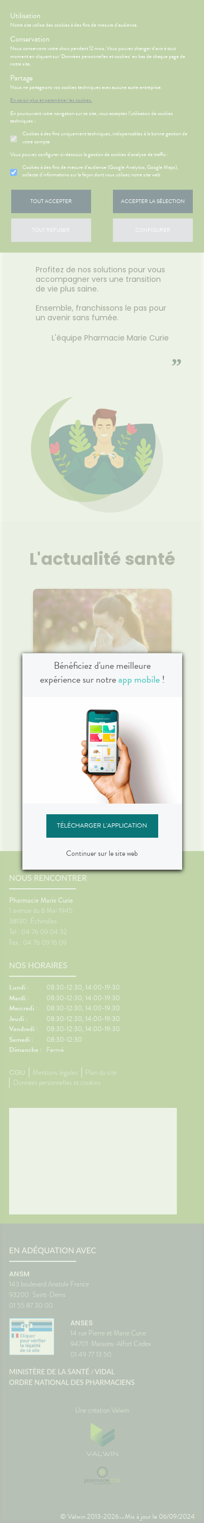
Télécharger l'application (102, 825)
